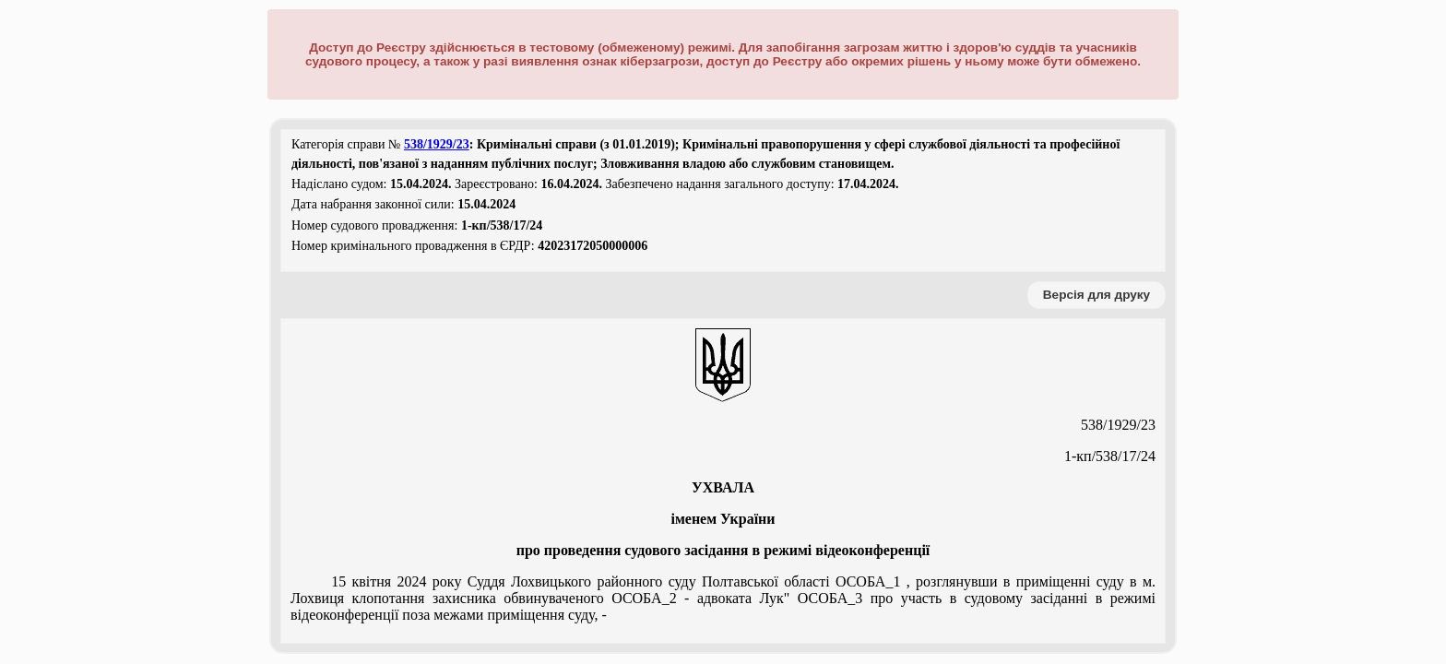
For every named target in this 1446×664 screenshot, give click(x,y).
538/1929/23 (436, 144)
